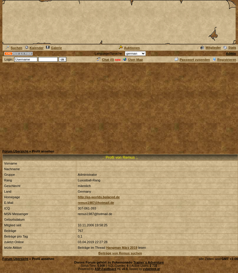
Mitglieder (211, 47)
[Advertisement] (119, 104)
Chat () (105, 59)
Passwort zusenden (192, 59)
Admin (231, 53)
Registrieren (224, 59)
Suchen (14, 48)
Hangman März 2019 (121, 247)
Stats (229, 47)
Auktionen (129, 48)
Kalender (34, 48)
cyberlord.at (151, 269)
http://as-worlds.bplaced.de (99, 197)
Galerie (54, 48)
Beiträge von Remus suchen (120, 253)
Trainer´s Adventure (148, 262)
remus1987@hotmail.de (96, 202)
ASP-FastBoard (105, 269)
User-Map (133, 59)
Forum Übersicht (15, 151)
